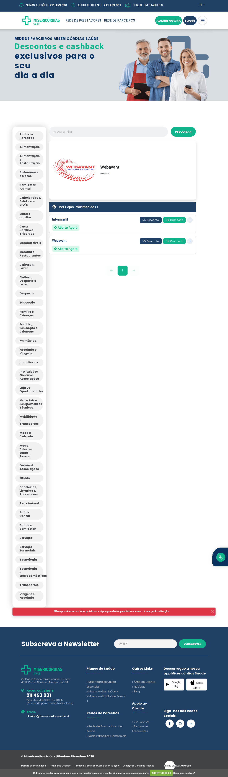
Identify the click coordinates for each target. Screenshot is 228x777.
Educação (27, 302)
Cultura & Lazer (27, 266)
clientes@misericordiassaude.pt (48, 716)
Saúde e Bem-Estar (28, 527)
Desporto (27, 293)
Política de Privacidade (33, 765)
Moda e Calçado (26, 434)
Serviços (26, 538)
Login (190, 20)
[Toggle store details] (190, 220)
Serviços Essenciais (27, 549)
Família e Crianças (27, 313)
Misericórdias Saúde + (103, 691)
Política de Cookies (60, 765)
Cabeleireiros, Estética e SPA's (30, 201)
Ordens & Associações (29, 467)
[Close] (212, 611)
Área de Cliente (145, 682)
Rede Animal (29, 503)
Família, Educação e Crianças (28, 328)
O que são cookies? (184, 773)
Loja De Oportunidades (31, 389)
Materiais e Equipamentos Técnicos (31, 404)
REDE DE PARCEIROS (119, 20)
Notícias (139, 687)
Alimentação (30, 147)
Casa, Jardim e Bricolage (27, 230)
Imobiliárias (29, 362)
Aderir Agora (168, 20)
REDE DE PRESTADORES (83, 20)
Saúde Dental (25, 514)
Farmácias (28, 341)
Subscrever (192, 644)
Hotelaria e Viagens (28, 351)
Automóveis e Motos (29, 174)
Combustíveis (30, 243)
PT (201, 5)
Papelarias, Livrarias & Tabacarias (29, 490)
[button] (122, 224)
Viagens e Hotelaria (27, 596)
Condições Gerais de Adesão (138, 765)
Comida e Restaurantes (30, 254)
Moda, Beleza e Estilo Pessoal (26, 451)
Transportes (29, 585)
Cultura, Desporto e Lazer (28, 280)
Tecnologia (28, 560)
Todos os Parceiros (27, 136)
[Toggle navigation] (202, 20)
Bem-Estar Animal (28, 187)
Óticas (25, 478)
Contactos (141, 722)
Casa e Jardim (25, 215)
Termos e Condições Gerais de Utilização (96, 765)
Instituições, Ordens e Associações (29, 375)
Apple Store (196, 685)
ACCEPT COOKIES (161, 773)
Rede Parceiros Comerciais (107, 736)
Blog (137, 691)
